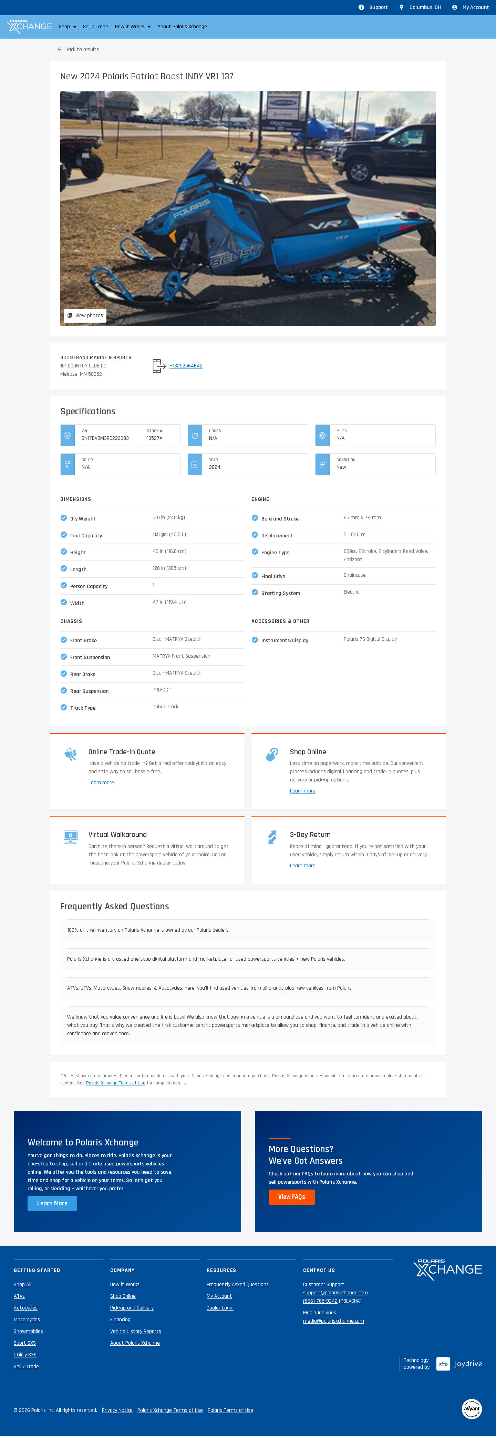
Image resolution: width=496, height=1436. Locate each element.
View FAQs (291, 1197)
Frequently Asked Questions (238, 1284)
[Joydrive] (459, 1364)
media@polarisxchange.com (333, 1321)
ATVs (19, 1296)
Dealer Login (220, 1308)
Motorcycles (27, 1319)
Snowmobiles (28, 1331)
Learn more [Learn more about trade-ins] (101, 782)
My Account (470, 7)
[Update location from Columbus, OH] (420, 7)
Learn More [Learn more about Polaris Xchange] (52, 1203)
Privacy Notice (117, 1410)
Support (373, 7)
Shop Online (123, 1296)
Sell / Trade (95, 26)
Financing (120, 1319)
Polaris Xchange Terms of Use (115, 1083)
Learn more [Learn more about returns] (303, 865)
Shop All (22, 1284)
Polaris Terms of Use (230, 1410)
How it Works (125, 1284)
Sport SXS (25, 1343)
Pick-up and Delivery (132, 1308)
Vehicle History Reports (135, 1331)
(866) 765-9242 (320, 1301)
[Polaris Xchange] (29, 27)
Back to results (82, 49)
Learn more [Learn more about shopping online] (303, 791)
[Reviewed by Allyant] (472, 1410)
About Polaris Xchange (182, 26)
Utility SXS (25, 1354)
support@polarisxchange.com (335, 1292)
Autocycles (26, 1308)
